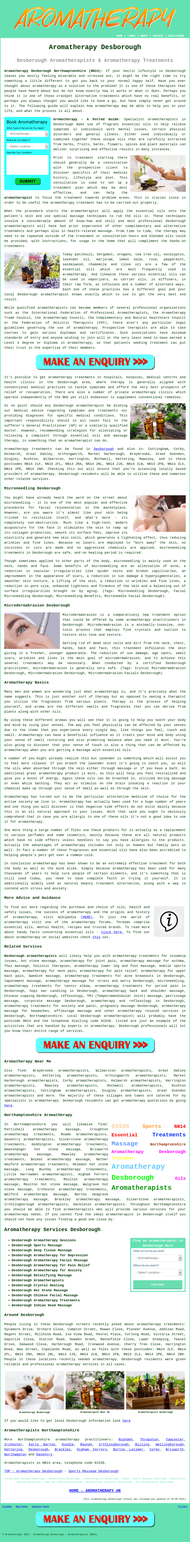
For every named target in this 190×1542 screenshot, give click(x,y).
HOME (120, 35)
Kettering (13, 1449)
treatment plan (68, 188)
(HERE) (87, 917)
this (96, 937)
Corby (155, 1449)
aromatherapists (163, 119)
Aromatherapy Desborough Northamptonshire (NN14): (53, 71)
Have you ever (172, 81)
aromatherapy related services (148, 1011)
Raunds (86, 1444)
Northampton (15, 1454)
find (22, 1070)
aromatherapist (18, 198)
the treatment (68, 198)
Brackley (63, 1449)
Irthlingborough (114, 1444)
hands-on (178, 241)
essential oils (136, 124)
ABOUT (144, 35)
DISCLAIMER (176, 35)
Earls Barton (42, 1444)
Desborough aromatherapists (30, 956)
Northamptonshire (46, 1016)
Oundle (68, 1444)
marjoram (104, 259)
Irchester (13, 1444)
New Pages (22, 1506)
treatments (109, 96)
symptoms (61, 129)
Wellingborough (170, 1444)
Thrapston (149, 1439)
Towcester (175, 1439)
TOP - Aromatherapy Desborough (33, 1471)
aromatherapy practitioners (83, 1439)
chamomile (98, 264)
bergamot (105, 254)
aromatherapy (44, 86)
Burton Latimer (128, 1449)
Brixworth (175, 1449)
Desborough (104, 449)
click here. (112, 932)
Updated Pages (40, 1506)
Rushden (126, 1439)
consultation (115, 163)
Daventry (44, 1454)
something (13, 81)
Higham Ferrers (92, 1449)
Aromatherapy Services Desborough (52, 1230)
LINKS (131, 35)
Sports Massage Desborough (93, 1471)
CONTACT (158, 35)
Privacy (183, 1506)
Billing (142, 1444)
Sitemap (7, 1506)
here (8, 1105)
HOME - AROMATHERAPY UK (95, 1490)
